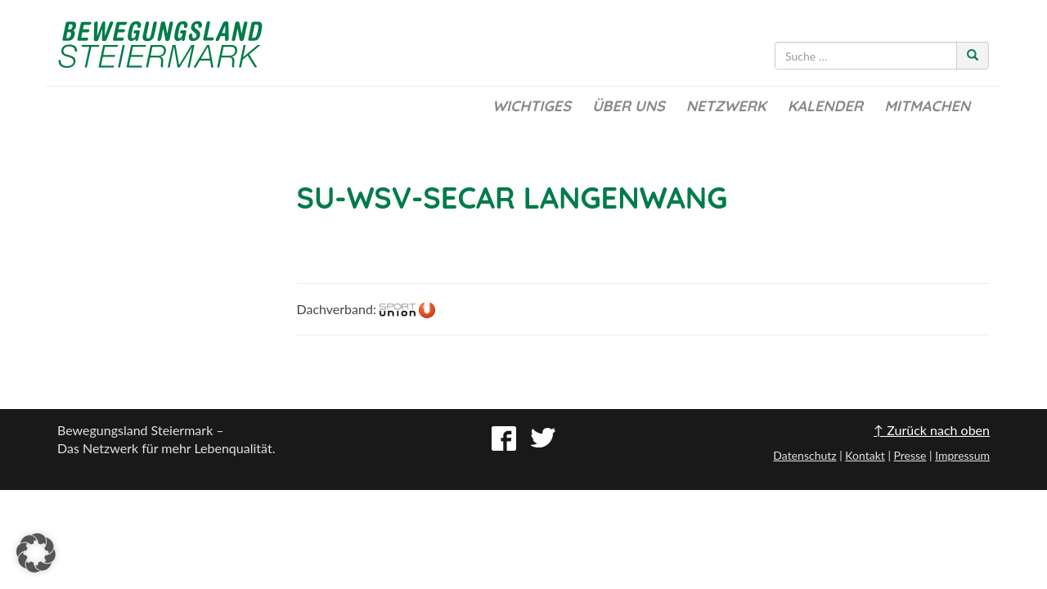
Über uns (628, 106)
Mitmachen (927, 106)
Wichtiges (531, 106)
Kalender (825, 106)
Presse (909, 455)
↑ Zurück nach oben (932, 430)
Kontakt (865, 455)
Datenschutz (804, 455)
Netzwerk (726, 106)
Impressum (962, 455)
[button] (36, 553)
